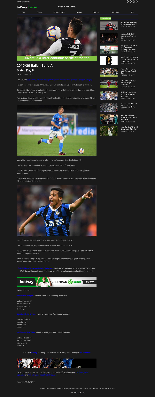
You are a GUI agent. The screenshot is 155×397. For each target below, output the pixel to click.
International (70, 7)
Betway (34, 353)
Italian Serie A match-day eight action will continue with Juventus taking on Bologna (59, 80)
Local (60, 7)
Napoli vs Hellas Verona (26, 314)
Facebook (79, 372)
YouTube (31, 375)
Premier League (59, 12)
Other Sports (115, 12)
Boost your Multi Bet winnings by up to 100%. (36, 268)
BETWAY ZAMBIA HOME (23, 1)
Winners (96, 12)
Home (23, 12)
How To (79, 12)
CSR (132, 12)
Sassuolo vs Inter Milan (26, 333)
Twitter (86, 372)
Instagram (21, 375)
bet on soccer (85, 353)
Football (39, 12)
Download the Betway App (46, 375)
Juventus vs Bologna (25, 296)
